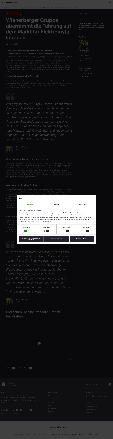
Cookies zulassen (81, 238)
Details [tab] (56, 204)
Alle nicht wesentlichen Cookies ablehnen (31, 238)
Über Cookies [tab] (83, 204)
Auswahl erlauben (56, 238)
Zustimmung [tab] (30, 204)
